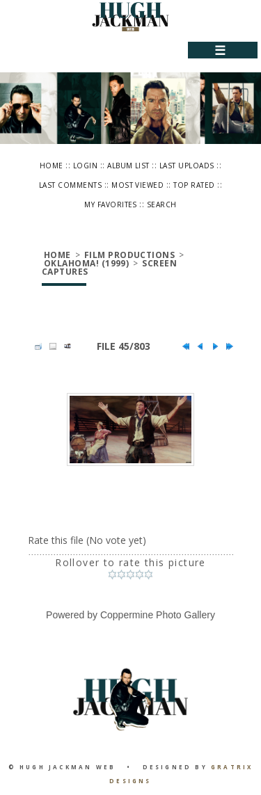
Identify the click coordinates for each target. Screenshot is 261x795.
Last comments (70, 185)
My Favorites (110, 204)
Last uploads (186, 165)
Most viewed (137, 185)
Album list (128, 165)
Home (51, 165)
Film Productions (129, 255)
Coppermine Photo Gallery (157, 614)
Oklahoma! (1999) (86, 263)
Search (162, 204)
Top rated (193, 185)
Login (85, 165)
